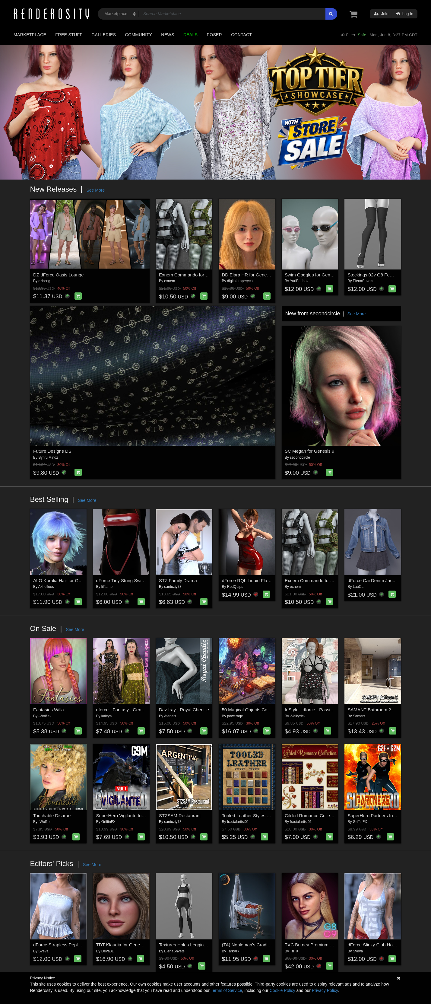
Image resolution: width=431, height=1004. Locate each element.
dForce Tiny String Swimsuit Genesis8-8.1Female (145, 580)
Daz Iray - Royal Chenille (184, 709)
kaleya (106, 716)
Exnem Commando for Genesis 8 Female (200, 274)
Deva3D (107, 951)
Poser (214, 34)
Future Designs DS (52, 451)
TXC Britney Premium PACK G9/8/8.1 (322, 944)
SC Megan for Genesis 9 (309, 451)
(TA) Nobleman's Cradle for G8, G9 (257, 944)
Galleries (103, 34)
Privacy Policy (325, 990)
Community (138, 34)
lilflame (107, 587)
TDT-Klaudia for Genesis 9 (123, 944)
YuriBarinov (299, 281)
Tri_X (294, 951)
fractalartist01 (238, 822)
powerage (235, 716)
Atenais (170, 716)
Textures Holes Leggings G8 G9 (191, 944)
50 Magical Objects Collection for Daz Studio (267, 709)
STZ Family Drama (178, 580)
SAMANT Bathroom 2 (369, 709)
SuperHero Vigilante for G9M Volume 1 (135, 815)
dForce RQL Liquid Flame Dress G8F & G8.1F (268, 580)
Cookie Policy (282, 990)
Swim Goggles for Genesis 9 (313, 274)
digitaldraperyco (240, 281)
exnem (169, 281)
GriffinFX (108, 822)
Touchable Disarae (52, 815)
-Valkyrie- (297, 716)
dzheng (44, 281)
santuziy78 (172, 587)
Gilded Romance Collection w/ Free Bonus (327, 815)
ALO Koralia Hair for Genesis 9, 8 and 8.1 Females (84, 580)
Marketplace (30, 34)
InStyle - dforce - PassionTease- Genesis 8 (327, 709)
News (167, 34)
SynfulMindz (48, 457)
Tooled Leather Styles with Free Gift (258, 815)
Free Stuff (68, 34)
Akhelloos (46, 587)
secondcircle (300, 457)
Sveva (43, 951)
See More (95, 190)
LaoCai (358, 587)
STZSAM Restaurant (180, 815)
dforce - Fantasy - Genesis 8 (124, 709)
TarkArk (233, 951)
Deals (190, 34)
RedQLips (235, 587)
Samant (359, 716)
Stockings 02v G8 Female (374, 274)
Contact (241, 34)
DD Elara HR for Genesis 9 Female (257, 274)
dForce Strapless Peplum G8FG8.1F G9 (73, 944)
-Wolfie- (44, 716)
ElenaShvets (363, 281)
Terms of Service (226, 990)
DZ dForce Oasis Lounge (58, 274)
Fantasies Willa (48, 709)
